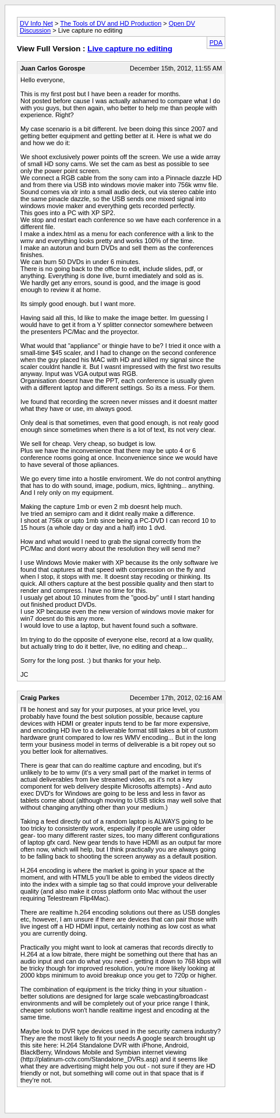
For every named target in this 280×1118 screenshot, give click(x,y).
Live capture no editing (129, 48)
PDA (216, 42)
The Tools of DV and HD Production (110, 23)
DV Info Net (36, 23)
